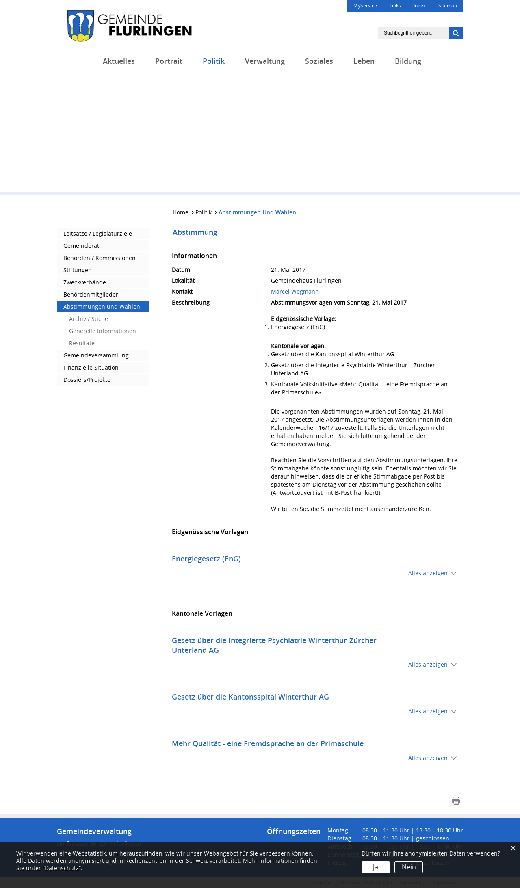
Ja (375, 866)
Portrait (168, 61)
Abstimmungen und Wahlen (101, 306)
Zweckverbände (84, 282)
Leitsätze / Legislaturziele (97, 233)
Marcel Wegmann (295, 291)
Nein (408, 866)
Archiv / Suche (88, 319)
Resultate (82, 343)
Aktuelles (119, 61)
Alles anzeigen (428, 573)
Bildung (408, 61)
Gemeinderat (81, 245)
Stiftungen (77, 270)
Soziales (319, 61)
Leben (364, 61)
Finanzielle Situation (91, 367)
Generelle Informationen (102, 331)
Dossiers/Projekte (86, 379)
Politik (214, 61)
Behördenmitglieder (90, 294)
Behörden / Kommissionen (99, 258)
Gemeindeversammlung (96, 355)
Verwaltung (265, 61)
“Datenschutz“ (62, 868)
